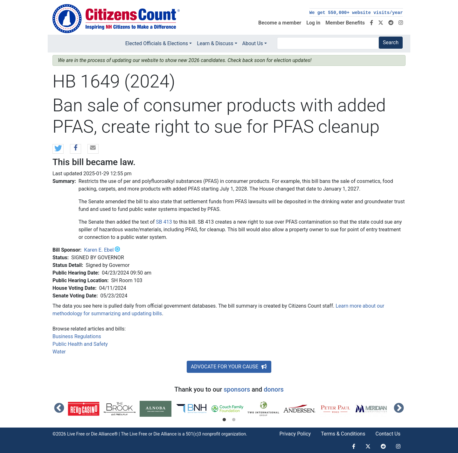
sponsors (237, 389)
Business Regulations (76, 336)
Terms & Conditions (343, 434)
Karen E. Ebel (99, 250)
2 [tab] (234, 420)
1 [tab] (224, 420)
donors (273, 389)
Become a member (279, 23)
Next (399, 408)
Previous (59, 408)
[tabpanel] (86, 409)
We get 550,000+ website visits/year (356, 12)
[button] (58, 149)
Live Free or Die (144, 433)
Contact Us (387, 434)
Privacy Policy (295, 434)
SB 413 (164, 222)
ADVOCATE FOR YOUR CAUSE (229, 367)
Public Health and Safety (80, 344)
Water (59, 352)
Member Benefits (345, 23)
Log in (313, 23)
